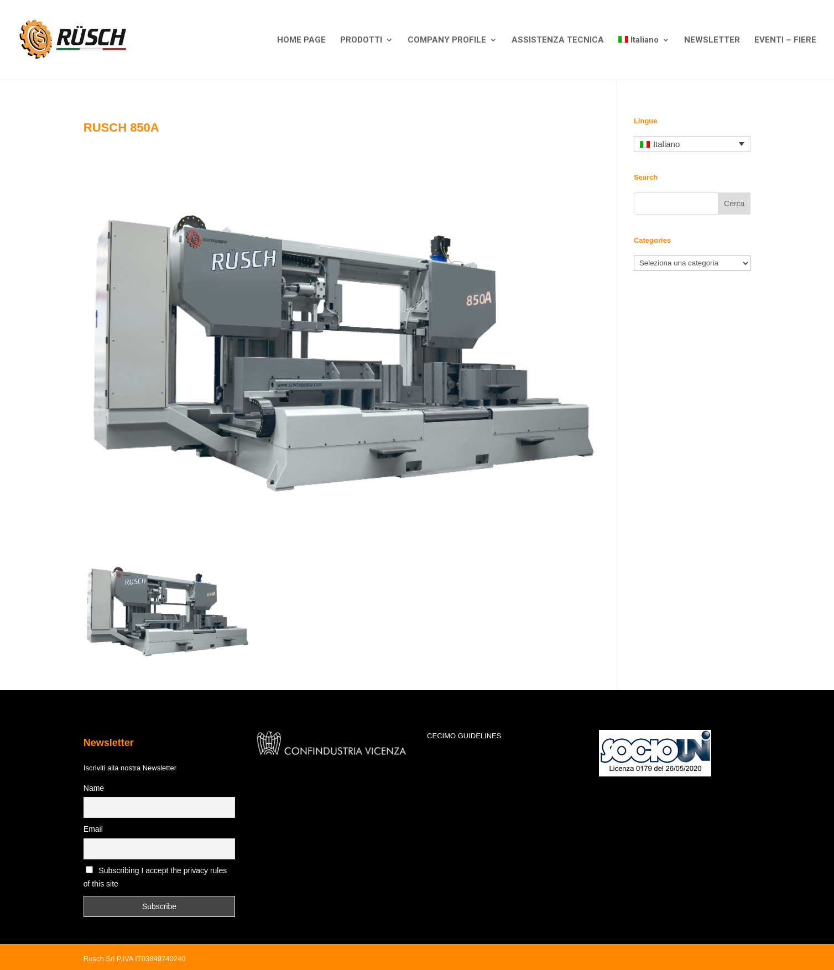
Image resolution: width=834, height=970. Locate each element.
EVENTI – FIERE (785, 40)
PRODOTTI (361, 40)
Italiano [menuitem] (666, 144)
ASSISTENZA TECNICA (558, 40)
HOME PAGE (301, 40)
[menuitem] (644, 58)
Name (94, 788)
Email (93, 829)
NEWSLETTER (712, 40)
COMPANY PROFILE (447, 40)
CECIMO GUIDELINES (464, 736)
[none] (692, 144)
